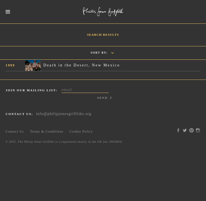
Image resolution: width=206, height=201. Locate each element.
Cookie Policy (81, 131)
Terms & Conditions (46, 131)
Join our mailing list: (31, 90)
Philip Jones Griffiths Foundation (103, 11)
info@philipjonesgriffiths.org (63, 114)
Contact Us (15, 131)
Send (102, 97)
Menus (7, 12)
